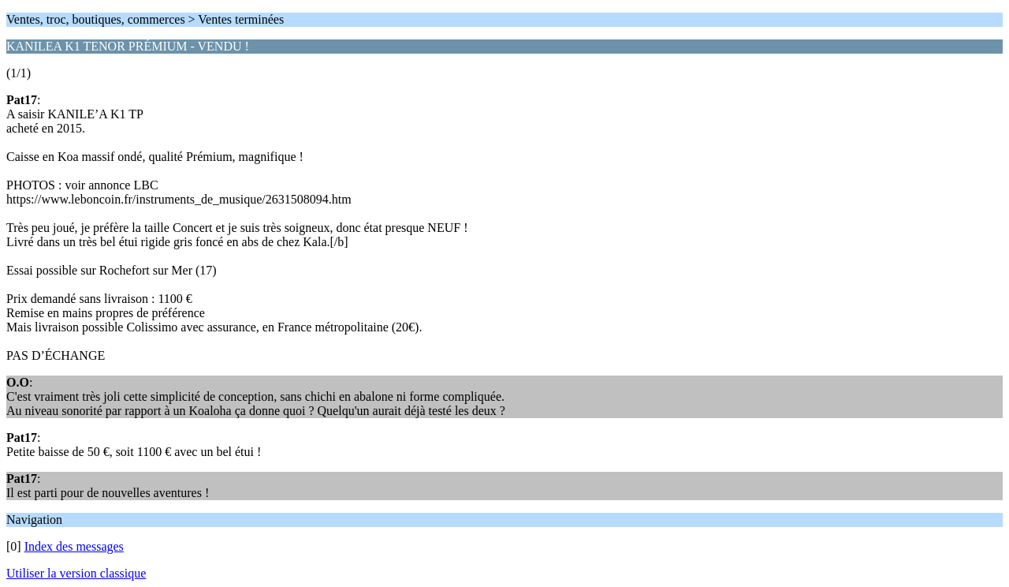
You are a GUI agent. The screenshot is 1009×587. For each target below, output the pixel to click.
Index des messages (74, 546)
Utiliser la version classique (76, 573)
